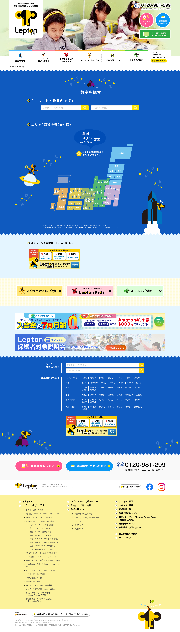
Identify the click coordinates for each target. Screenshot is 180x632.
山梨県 (102, 387)
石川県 (84, 390)
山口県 (119, 400)
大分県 (93, 407)
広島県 (93, 400)
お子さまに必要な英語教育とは (87, 518)
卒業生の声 (79, 525)
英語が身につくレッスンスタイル (39, 517)
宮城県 (119, 378)
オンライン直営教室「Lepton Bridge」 (41, 589)
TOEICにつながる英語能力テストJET (41, 553)
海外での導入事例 (33, 582)
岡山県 (84, 400)
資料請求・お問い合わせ (130, 527)
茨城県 (121, 383)
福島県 (137, 378)
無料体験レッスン (127, 524)
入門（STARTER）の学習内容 (42, 525)
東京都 (84, 383)
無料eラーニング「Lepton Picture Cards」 (138, 518)
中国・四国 (70, 400)
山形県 (128, 378)
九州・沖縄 (70, 407)
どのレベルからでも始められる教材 (40, 521)
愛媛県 (128, 400)
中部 (68, 387)
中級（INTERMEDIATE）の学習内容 (44, 539)
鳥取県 (102, 400)
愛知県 (111, 387)
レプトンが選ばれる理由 (33, 505)
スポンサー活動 (126, 505)
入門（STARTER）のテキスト (42, 528)
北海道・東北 (71, 378)
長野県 (93, 387)
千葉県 (104, 383)
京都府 (102, 395)
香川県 (137, 400)
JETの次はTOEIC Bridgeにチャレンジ (41, 556)
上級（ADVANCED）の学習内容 (42, 546)
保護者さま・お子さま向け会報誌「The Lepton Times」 (39, 600)
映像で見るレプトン (128, 513)
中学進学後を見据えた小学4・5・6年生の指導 (43, 565)
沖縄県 (84, 409)
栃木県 (139, 383)
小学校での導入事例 (34, 578)
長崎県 (111, 407)
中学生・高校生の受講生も (36, 574)
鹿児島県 (138, 407)
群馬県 (130, 383)
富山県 (137, 387)
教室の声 (78, 521)
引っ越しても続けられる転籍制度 (39, 585)
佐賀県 (102, 407)
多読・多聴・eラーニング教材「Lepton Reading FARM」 (38, 594)
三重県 (139, 395)
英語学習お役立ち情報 (83, 514)
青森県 (93, 378)
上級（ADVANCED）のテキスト (42, 549)
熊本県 (128, 407)
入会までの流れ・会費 (81, 505)
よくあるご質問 (126, 501)
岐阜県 (128, 387)
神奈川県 (94, 383)
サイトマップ (125, 538)
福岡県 (84, 407)
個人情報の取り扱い (128, 534)
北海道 (84, 378)
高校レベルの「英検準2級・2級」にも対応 (43, 560)
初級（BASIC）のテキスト (40, 535)
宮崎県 (119, 407)
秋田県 (102, 378)
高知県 (93, 402)
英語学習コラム (78, 509)
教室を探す (27, 501)
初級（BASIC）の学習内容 (40, 532)
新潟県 (84, 387)
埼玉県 (113, 383)
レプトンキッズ (85, 501)
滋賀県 (111, 395)
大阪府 (84, 395)
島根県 (111, 400)
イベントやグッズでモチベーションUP (41, 570)
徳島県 (84, 402)
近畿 (68, 395)
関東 (68, 383)
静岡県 (119, 387)
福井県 (93, 390)
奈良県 (119, 395)
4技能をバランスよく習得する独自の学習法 (43, 514)
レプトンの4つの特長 (34, 510)
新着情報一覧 (125, 509)
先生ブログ (79, 529)
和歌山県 (129, 395)
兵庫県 (93, 395)
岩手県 (111, 378)
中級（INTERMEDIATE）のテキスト (44, 542)
